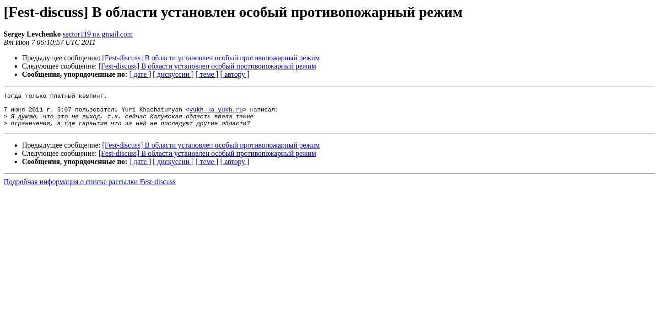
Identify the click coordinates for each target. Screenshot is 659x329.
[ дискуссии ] (173, 74)
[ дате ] (140, 74)
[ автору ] (234, 74)
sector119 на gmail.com (98, 34)
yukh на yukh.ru (216, 113)
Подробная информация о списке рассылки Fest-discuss (90, 188)
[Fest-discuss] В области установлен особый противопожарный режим (210, 58)
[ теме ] (206, 74)
